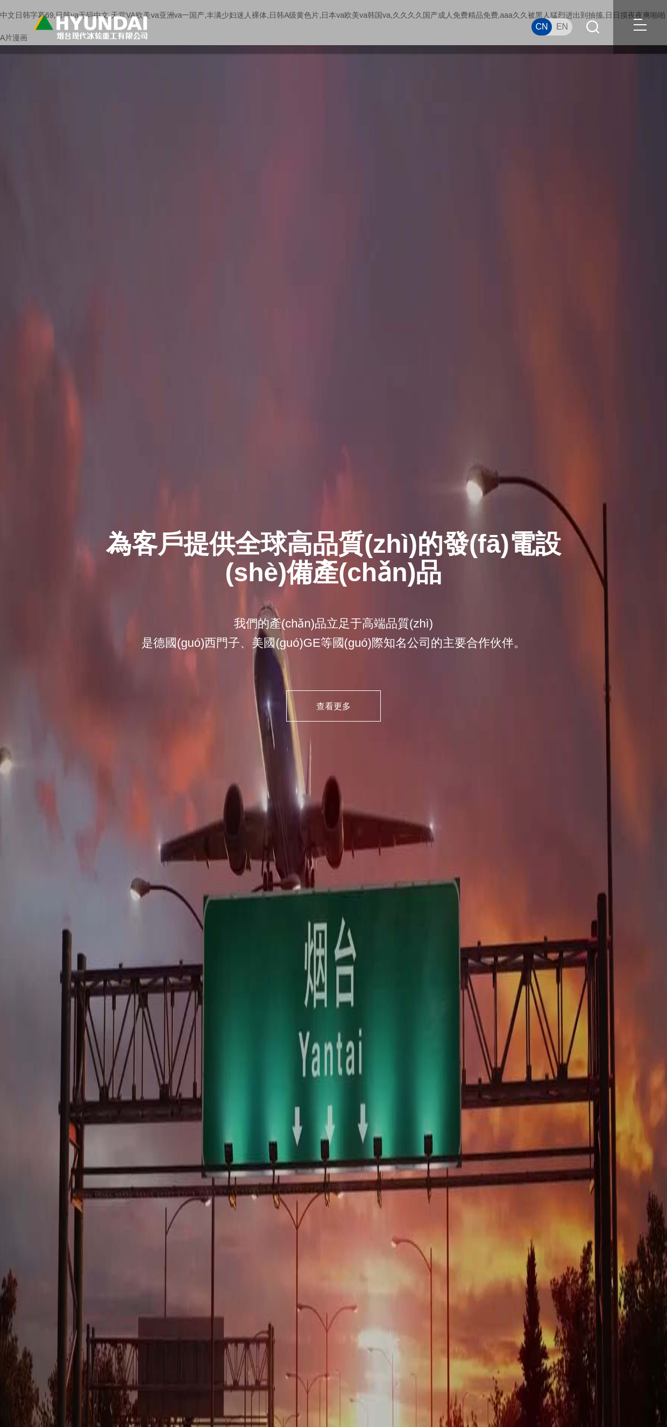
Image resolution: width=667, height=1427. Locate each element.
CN (541, 26)
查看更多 (333, 706)
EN (562, 26)
